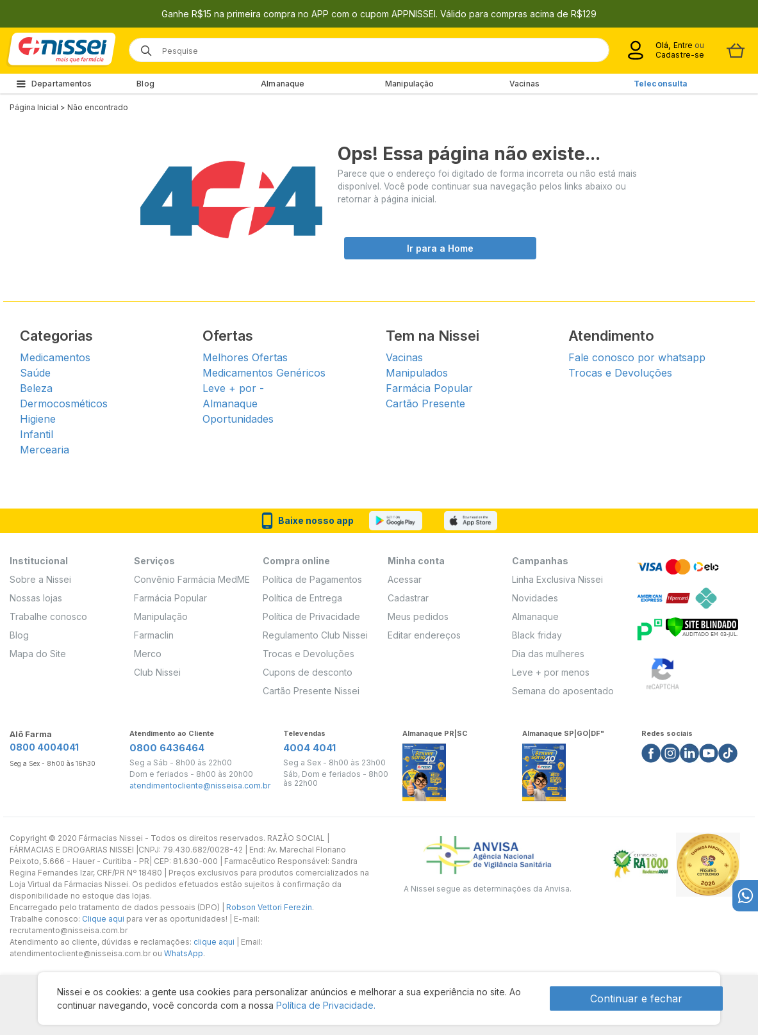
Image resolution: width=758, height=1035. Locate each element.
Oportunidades (238, 418)
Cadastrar (408, 597)
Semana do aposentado (563, 690)
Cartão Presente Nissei (311, 690)
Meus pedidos (418, 616)
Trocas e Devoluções (620, 372)
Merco (147, 653)
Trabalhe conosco (48, 616)
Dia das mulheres (548, 653)
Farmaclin (154, 635)
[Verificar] (702, 626)
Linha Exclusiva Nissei (557, 579)
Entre (683, 45)
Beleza (36, 388)
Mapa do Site (38, 653)
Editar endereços (424, 635)
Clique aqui (103, 919)
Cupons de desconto (307, 672)
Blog (145, 83)
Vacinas (524, 83)
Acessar (405, 579)
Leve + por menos (550, 672)
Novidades (535, 597)
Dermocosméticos (64, 403)
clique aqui (214, 942)
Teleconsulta (661, 83)
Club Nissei (157, 672)
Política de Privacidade (311, 616)
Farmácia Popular (429, 388)
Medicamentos (55, 357)
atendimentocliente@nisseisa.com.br (199, 785)
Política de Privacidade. (325, 1005)
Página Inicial (34, 107)
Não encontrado (97, 107)
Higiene (38, 418)
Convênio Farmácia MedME (192, 579)
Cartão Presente (425, 403)
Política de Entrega (302, 597)
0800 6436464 (166, 748)
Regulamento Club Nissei (315, 635)
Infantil (36, 434)
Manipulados (417, 372)
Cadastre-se (679, 55)
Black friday (537, 635)
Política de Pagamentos (312, 579)
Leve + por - (233, 388)
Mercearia (44, 449)
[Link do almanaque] (424, 768)
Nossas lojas (36, 597)
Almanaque (282, 83)
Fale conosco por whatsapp (636, 357)
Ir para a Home (440, 248)
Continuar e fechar (636, 998)
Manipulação (409, 83)
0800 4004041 (44, 747)
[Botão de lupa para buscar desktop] (142, 46)
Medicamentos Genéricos (263, 372)
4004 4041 (309, 748)
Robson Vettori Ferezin (269, 907)
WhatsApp (183, 953)
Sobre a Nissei (40, 579)
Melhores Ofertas (245, 357)
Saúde (35, 372)
